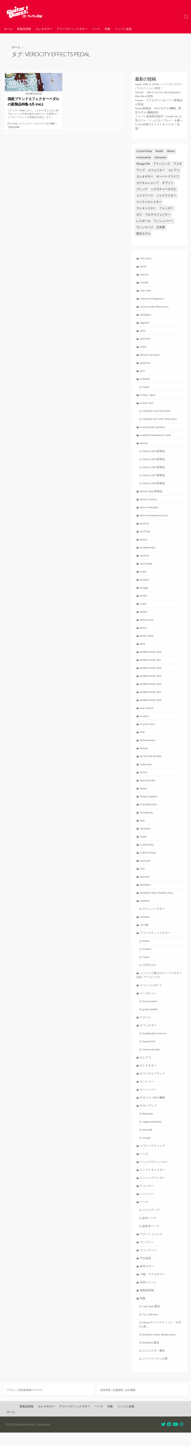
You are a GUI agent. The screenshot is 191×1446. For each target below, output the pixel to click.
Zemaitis (145, 924)
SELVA (143, 778)
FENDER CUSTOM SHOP (157, 412)
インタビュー (148, 1001)
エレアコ (145, 1067)
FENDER (145, 379)
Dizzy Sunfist (150, 1010)
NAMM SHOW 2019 (150, 680)
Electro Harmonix (150, 355)
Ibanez (144, 542)
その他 (14, 123)
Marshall (147, 1140)
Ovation (144, 721)
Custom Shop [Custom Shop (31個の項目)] (144, 150)
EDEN (143, 347)
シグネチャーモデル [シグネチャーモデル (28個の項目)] (163, 188)
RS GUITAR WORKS (151, 761)
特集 (107, 28)
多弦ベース (149, 1229)
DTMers (12, 1403)
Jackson (145, 558)
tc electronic (147, 851)
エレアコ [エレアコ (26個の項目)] (173, 169)
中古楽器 (145, 1270)
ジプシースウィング (152, 1156)
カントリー (147, 1091)
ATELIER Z (146, 257)
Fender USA (147, 403)
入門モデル (149, 973)
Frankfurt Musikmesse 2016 (156, 436)
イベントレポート (151, 993)
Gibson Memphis (149, 509)
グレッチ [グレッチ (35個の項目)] (142, 188)
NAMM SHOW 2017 (150, 664)
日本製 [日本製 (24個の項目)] (160, 226)
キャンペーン (148, 1099)
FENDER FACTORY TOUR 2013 (160, 420)
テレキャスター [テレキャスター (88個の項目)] (146, 207)
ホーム (8, 28)
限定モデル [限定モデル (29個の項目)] (143, 232)
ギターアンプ (148, 1115)
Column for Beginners (153, 298)
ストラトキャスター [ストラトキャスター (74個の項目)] (149, 200)
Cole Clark (146, 290)
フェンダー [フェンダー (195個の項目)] (166, 207)
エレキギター (43, 28)
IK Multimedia (148, 550)
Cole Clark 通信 (151, 1319)
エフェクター (27, 123)
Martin (144, 615)
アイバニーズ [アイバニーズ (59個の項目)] (161, 162)
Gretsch (144, 525)
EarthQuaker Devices (155, 1042)
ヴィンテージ (148, 1262)
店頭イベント (148, 1294)
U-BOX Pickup (148, 859)
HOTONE (145, 534)
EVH (142, 371)
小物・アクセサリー (152, 1286)
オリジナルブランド (152, 1083)
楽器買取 (105, 1403)
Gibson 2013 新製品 (154, 452)
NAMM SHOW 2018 (150, 672)
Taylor (143, 843)
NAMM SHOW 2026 (150, 704)
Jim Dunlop (146, 566)
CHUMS (144, 281)
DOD (143, 330)
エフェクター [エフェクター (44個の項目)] (156, 169)
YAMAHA (145, 908)
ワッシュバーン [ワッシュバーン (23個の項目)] (163, 219)
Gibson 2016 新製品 (151, 493)
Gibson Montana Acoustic (155, 517)
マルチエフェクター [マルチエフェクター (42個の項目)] (157, 213)
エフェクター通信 (154, 1364)
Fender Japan (148, 395)
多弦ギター (147, 1278)
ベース (96, 28)
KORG (143, 599)
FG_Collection (151, 1327)
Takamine (145, 835)
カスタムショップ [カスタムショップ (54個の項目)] (147, 181)
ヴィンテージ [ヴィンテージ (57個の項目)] (144, 226)
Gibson (144, 444)
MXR (142, 647)
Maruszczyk (147, 623)
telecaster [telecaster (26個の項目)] (160, 156)
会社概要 (132, 1403)
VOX (142, 875)
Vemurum (145, 867)
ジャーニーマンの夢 (155, 1372)
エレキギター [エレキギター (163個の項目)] (144, 175)
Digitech (145, 322)
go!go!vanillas (150, 1018)
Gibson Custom (149, 501)
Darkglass (145, 314)
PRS (142, 737)
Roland (144, 753)
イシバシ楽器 (123, 28)
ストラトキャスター (152, 1180)
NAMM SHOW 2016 (150, 656)
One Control (147, 713)
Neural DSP (149, 1050)
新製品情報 (24, 28)
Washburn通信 (151, 1355)
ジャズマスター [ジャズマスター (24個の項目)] (166, 194)
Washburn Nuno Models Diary (157, 900)
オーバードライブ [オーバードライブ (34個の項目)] (167, 175)
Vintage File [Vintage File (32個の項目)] (143, 162)
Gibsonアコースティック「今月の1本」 (160, 1337)
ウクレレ (145, 1026)
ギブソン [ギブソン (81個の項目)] (167, 181)
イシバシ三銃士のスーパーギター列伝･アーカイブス (159, 983)
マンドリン (147, 1254)
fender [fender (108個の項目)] (159, 150)
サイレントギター (154, 916)
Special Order (148, 786)
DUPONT (145, 338)
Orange (147, 1148)
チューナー (147, 1197)
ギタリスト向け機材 (19, 127)
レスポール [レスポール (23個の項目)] (143, 219)
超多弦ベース (151, 1237)
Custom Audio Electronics (155, 306)
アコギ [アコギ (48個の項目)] (177, 162)
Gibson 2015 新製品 (154, 469)
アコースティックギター (72, 28)
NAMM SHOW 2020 (150, 688)
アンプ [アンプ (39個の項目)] (140, 169)
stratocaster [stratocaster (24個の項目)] (143, 156)
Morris (143, 631)
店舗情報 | (120, 1403)
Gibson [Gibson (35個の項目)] (171, 150)
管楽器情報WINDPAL (32, 1403)
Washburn (146, 891)
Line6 (143, 607)
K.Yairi (143, 574)
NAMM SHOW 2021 (150, 696)
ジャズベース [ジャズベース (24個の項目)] (144, 194)
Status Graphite (149, 802)
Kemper (144, 582)
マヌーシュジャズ (151, 1246)
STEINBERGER (148, 810)
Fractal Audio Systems (153, 428)
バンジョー (147, 1205)
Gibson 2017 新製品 (154, 477)
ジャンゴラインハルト (154, 1172)
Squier (146, 387)
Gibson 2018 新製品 (154, 485)
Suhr (142, 826)
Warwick (145, 883)
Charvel (144, 273)
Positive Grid (147, 729)
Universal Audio (151, 1058)
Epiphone (145, 363)
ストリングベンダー (152, 1189)
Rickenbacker (148, 745)
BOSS (143, 265)
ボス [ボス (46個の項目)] (139, 213)
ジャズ (144, 1164)
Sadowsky (146, 770)
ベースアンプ (151, 1221)
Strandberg (146, 818)
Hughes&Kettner (153, 1132)
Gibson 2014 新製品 (154, 460)
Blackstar (148, 1124)
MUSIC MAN (147, 639)
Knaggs (144, 590)
